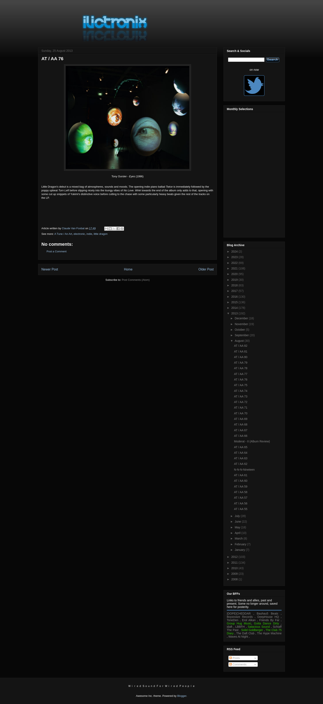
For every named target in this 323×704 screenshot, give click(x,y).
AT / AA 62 (240, 463)
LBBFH (240, 626)
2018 (235, 285)
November (242, 324)
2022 (235, 262)
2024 (235, 251)
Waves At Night (238, 636)
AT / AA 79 (240, 362)
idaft (229, 626)
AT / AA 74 (240, 391)
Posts (234, 658)
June (238, 521)
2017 (235, 291)
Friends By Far (269, 620)
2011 (235, 562)
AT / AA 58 (240, 492)
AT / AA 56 (240, 503)
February (241, 544)
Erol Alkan (249, 620)
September (242, 335)
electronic (79, 233)
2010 (235, 568)
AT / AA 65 (240, 447)
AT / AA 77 (240, 374)
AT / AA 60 (240, 480)
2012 (235, 556)
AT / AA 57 (240, 497)
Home (128, 269)
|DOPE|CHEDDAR (239, 613)
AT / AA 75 (240, 385)
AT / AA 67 (240, 430)
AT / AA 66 (240, 435)
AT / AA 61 (240, 475)
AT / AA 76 (240, 379)
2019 (235, 279)
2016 (235, 296)
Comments (238, 664)
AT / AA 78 (240, 368)
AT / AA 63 (240, 458)
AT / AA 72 (240, 402)
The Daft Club (245, 633)
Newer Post (49, 269)
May (238, 527)
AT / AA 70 (240, 413)
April (238, 533)
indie (89, 233)
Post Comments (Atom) (136, 279)
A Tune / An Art (63, 233)
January (240, 549)
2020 (235, 274)
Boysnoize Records (240, 616)
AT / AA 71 (240, 407)
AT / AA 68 (240, 424)
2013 (235, 313)
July (238, 516)
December (242, 318)
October (240, 329)
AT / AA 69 (240, 419)
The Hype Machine (269, 633)
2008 (235, 579)
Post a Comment (57, 251)
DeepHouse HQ (268, 616)
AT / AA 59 (240, 486)
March (239, 538)
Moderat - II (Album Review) (252, 441)
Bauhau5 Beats (267, 613)
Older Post (206, 269)
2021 (235, 268)
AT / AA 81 (240, 351)
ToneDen (232, 620)
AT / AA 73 (240, 396)
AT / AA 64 (240, 452)
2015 (235, 302)
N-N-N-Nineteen (244, 469)
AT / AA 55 (240, 509)
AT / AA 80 (240, 357)
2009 (235, 573)
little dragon (101, 233)
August (239, 340)
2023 (235, 257)
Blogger (181, 695)
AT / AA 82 (240, 345)
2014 (235, 307)
